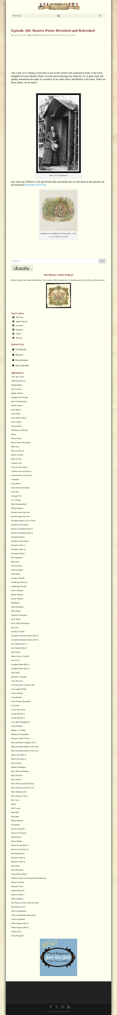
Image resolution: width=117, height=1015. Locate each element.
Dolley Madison (17, 508)
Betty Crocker (16, 459)
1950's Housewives (18, 381)
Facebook (19, 326)
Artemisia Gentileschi (19, 430)
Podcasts (63, 35)
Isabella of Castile (17, 632)
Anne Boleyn (16, 410)
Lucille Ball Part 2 (18, 718)
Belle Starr (15, 447)
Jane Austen (15, 652)
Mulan (13, 804)
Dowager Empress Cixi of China (23, 521)
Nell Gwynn (15, 808)
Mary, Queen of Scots (19, 796)
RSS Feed (19, 317)
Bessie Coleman (17, 455)
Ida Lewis (15, 627)
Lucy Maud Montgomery (20, 722)
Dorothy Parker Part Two (20, 516)
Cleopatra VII (16, 496)
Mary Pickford (16, 775)
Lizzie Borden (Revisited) (20, 701)
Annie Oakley (16, 422)
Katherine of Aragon (18, 677)
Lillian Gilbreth (17, 693)
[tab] (58, 349)
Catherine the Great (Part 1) (21, 471)
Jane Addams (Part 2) (19, 648)
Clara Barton (16, 484)
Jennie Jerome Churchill (20, 656)
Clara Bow (15, 492)
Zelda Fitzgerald (17, 936)
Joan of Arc (15, 660)
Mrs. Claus (15, 800)
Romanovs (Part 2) (18, 862)
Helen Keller (16, 611)
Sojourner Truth (17, 886)
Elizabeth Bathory (18, 537)
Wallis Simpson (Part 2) (20, 927)
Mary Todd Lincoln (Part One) (22, 784)
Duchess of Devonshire (19, 525)
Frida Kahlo (15, 574)
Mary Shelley (16, 779)
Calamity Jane (16, 463)
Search (102, 261)
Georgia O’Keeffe (17, 578)
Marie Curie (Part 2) (18, 759)
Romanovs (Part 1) (18, 858)
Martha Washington (18, 767)
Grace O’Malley (17, 590)
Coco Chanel (16, 500)
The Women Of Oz (18, 907)
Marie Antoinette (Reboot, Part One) (24, 747)
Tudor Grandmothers (19, 911)
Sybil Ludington (17, 899)
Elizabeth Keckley (18, 553)
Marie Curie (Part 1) (18, 755)
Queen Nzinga (16, 841)
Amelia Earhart (16, 405)
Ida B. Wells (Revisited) (20, 623)
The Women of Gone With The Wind (25, 903)
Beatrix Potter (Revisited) (20, 442)
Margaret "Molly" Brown (20, 738)
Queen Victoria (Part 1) (19, 845)
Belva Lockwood (17, 451)
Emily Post (15, 562)
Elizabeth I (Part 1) (18, 545)
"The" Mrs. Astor (17, 377)
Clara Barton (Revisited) (20, 488)
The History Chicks (20, 35)
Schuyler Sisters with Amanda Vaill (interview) (28, 878)
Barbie (13, 434)
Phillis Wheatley (17, 821)
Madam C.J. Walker (18, 730)
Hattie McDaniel (17, 607)
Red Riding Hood (17, 853)
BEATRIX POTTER (35, 184)
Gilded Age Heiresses (19, 582)
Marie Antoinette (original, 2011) (23, 743)
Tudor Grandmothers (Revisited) (23, 915)
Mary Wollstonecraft (18, 792)
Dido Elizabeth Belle (19, 504)
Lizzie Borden (16, 697)
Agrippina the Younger (19, 397)
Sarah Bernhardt (17, 870)
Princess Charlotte (18, 829)
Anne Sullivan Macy (18, 418)
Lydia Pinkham (16, 726)
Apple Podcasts (21, 321)
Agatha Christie (17, 393)
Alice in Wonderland (18, 401)
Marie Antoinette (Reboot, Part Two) (25, 751)
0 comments (71, 35)
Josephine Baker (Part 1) (20, 664)
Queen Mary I (16, 837)
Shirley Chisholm (17, 882)
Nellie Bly (15, 812)
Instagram (19, 330)
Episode (56, 35)
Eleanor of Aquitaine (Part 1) (22, 529)
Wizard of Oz (16, 932)
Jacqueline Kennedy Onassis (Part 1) (25, 636)
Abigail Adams (16, 385)
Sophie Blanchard (17, 890)
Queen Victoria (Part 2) (19, 849)
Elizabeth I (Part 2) (18, 549)
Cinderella (15, 479)
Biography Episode (45, 35)
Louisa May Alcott (18, 710)
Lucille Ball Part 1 (18, 714)
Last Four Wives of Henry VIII (22, 685)
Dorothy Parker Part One (20, 512)
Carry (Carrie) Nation (19, 467)
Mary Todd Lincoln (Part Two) (22, 788)
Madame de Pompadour (20, 734)
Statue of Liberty (17, 895)
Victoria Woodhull (18, 919)
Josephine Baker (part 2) (20, 669)
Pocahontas (15, 825)
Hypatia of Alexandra (19, 615)
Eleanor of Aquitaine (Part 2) (22, 533)
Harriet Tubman (17, 595)
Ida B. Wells (15, 619)
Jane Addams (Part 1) (19, 644)
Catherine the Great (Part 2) (21, 475)
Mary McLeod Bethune (20, 771)
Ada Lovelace (16, 389)
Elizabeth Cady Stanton (20, 541)
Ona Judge (15, 816)
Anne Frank (15, 414)
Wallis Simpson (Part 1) (20, 923)
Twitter (18, 334)
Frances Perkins (17, 570)
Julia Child (15, 673)
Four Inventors (16, 566)
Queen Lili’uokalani (18, 833)
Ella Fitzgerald (16, 558)
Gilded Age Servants (18, 586)
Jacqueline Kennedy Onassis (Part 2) (25, 640)
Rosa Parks (15, 866)
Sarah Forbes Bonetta (19, 874)
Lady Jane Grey (17, 681)
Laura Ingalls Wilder (18, 689)
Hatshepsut (15, 603)
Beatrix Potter (16, 438)
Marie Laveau (16, 763)
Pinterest (19, 338)
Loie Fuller (15, 706)
